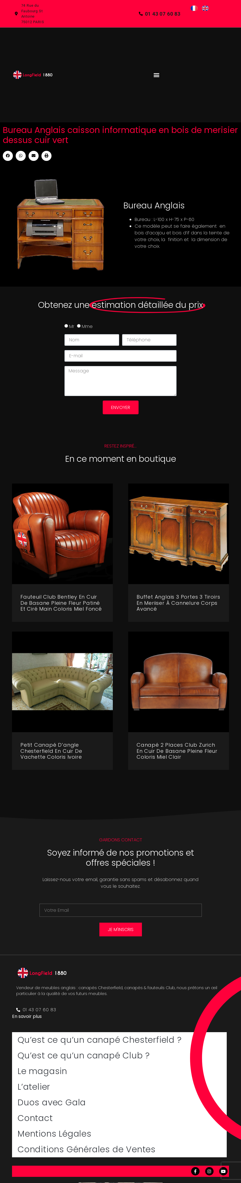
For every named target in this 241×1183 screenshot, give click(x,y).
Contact (35, 1118)
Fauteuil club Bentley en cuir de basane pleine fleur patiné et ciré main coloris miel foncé (61, 602)
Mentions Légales (55, 1134)
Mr (71, 326)
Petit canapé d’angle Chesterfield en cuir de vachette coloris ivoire (51, 750)
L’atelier (34, 1087)
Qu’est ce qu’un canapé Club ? (84, 1055)
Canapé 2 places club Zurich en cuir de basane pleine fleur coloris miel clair (177, 750)
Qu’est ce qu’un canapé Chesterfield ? (100, 1040)
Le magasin (42, 1071)
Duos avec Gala (52, 1102)
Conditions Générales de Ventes (87, 1149)
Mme (87, 326)
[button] (156, 75)
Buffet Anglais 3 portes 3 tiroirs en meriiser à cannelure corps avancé (178, 602)
